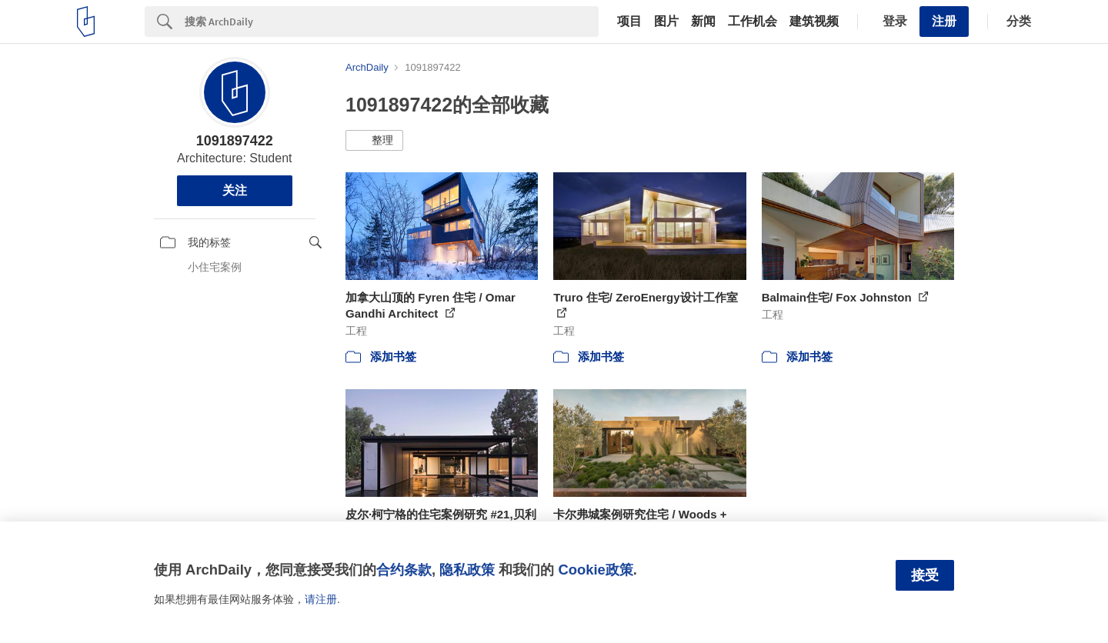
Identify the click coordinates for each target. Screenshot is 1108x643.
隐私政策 (467, 569)
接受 (925, 575)
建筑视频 (814, 21)
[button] (374, 141)
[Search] (392, 21)
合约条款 (404, 569)
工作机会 (752, 21)
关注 (234, 190)
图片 (666, 21)
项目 (629, 21)
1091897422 (234, 140)
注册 (944, 21)
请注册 (321, 599)
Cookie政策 (595, 569)
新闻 (703, 21)
